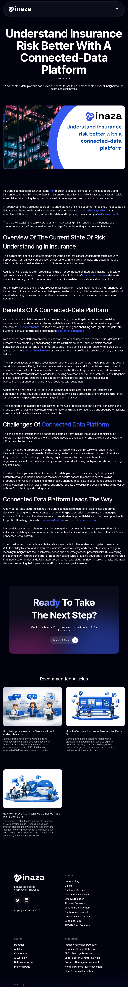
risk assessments (108, 214)
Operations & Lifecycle (77, 894)
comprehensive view (37, 350)
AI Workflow (21, 957)
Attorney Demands (75, 903)
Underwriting (72, 881)
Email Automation (74, 898)
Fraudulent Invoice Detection (81, 944)
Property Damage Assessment (82, 962)
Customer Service (75, 890)
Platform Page (22, 966)
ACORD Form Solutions (77, 925)
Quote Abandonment (76, 912)
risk (52, 190)
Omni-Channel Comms (77, 916)
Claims (68, 885)
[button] (117, 9)
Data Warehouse (23, 962)
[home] (18, 9)
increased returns (53, 520)
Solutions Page (73, 920)
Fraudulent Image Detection (80, 949)
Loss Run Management (77, 907)
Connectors (21, 953)
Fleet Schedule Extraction (79, 971)
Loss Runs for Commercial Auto (82, 957)
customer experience (71, 330)
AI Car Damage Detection (79, 953)
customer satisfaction (83, 520)
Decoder (19, 944)
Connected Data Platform (75, 424)
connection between (95, 275)
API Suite (19, 949)
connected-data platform (92, 210)
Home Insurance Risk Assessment (83, 966)
